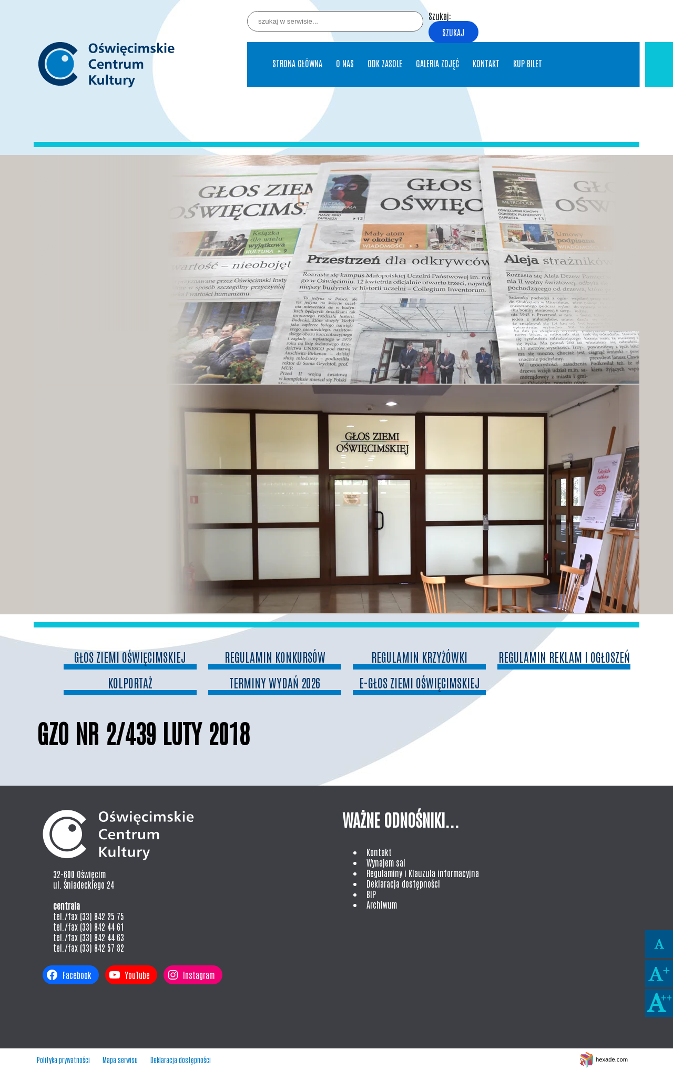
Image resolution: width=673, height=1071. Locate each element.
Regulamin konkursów (275, 656)
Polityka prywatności (63, 1059)
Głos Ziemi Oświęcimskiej (130, 656)
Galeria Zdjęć (437, 63)
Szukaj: (440, 16)
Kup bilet (527, 63)
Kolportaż (130, 682)
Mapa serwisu (120, 1059)
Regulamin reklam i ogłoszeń (564, 656)
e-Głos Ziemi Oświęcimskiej (419, 682)
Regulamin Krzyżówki (419, 656)
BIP (371, 894)
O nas (345, 63)
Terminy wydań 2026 (274, 682)
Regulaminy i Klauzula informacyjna (422, 873)
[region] (336, 384)
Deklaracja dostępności (403, 883)
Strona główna (297, 63)
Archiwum (381, 904)
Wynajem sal (385, 862)
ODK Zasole (385, 63)
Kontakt (486, 63)
